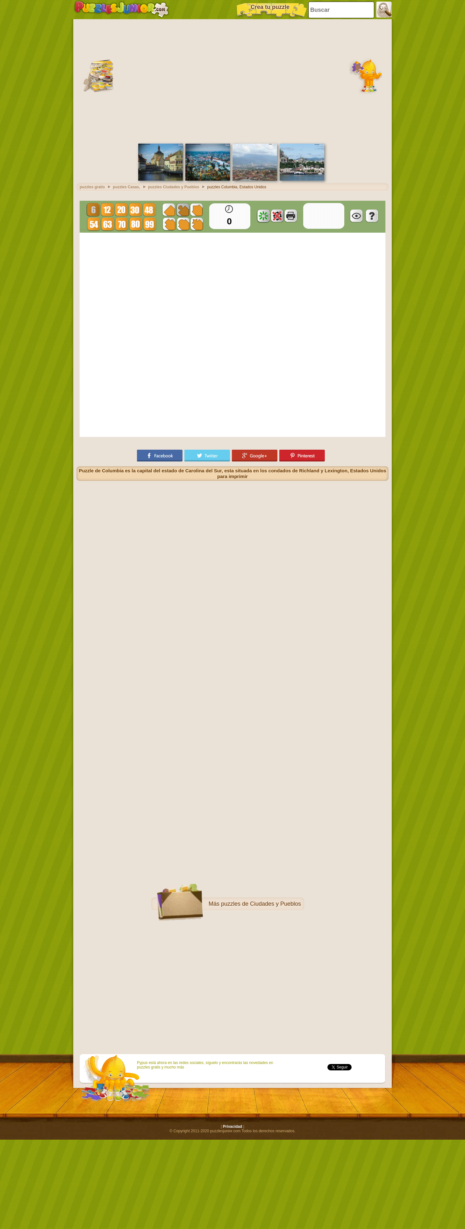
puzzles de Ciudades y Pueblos (261, 904)
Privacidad (232, 1126)
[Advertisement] (59, 80)
